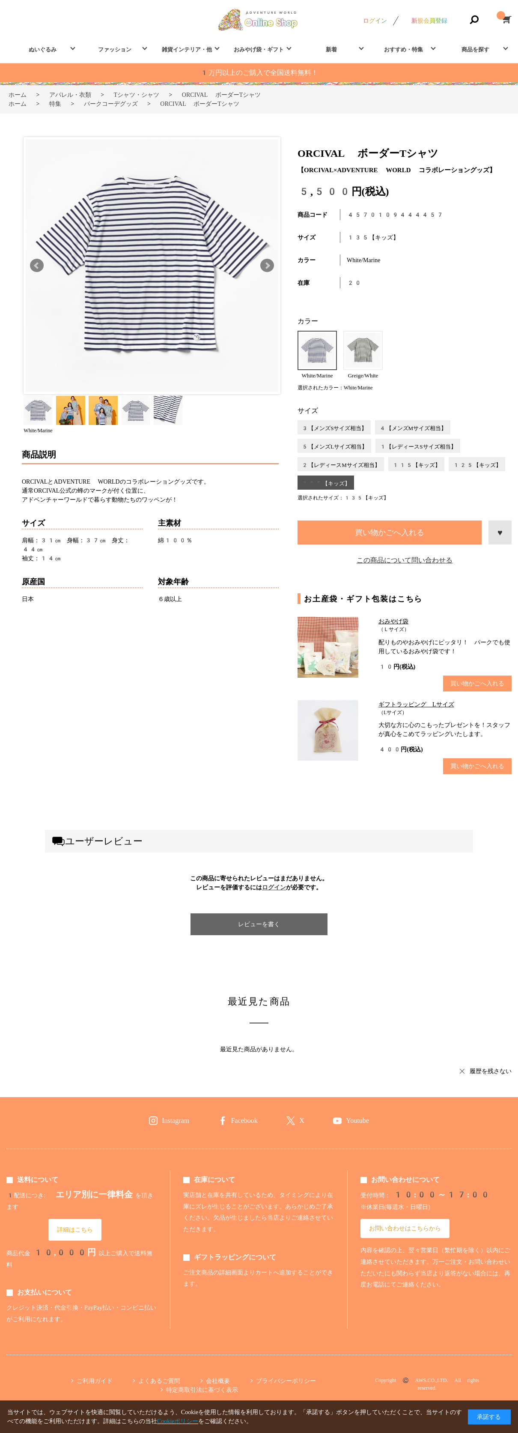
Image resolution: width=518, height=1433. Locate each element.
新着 (331, 49)
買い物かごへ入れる (389, 532)
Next (267, 265)
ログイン (375, 20)
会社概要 (218, 1380)
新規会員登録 (429, 20)
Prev (37, 265)
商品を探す (475, 49)
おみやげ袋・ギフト (259, 49)
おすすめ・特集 (403, 49)
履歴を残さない (491, 1071)
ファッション (114, 49)
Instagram (175, 1120)
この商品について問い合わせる (405, 560)
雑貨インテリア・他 (187, 49)
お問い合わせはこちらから (405, 1228)
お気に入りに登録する (500, 532)
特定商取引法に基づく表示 (202, 1389)
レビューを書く (259, 924)
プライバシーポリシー (286, 1380)
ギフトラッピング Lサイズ (416, 704)
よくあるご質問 (159, 1380)
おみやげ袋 (393, 621)
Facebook (244, 1120)
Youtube (357, 1120)
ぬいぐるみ (43, 49)
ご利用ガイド (95, 1380)
